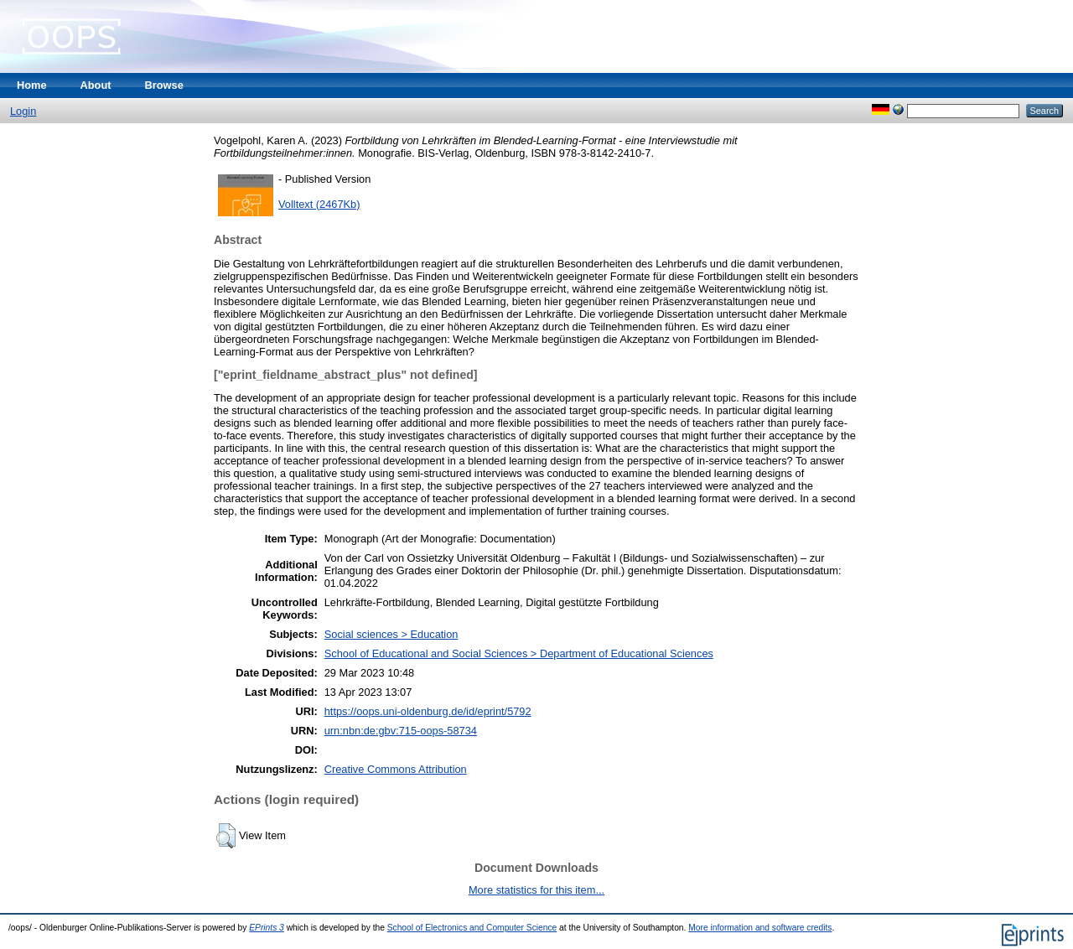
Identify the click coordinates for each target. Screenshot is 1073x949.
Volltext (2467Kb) (319, 204)
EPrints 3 (266, 927)
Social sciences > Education (391, 634)
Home (32, 85)
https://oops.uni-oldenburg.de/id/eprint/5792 (427, 711)
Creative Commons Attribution (395, 769)
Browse (164, 85)
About (95, 85)
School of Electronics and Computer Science (472, 927)
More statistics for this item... (536, 890)
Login (23, 111)
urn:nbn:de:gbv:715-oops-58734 (400, 730)
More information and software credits (760, 927)
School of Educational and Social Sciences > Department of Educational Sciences (518, 653)
